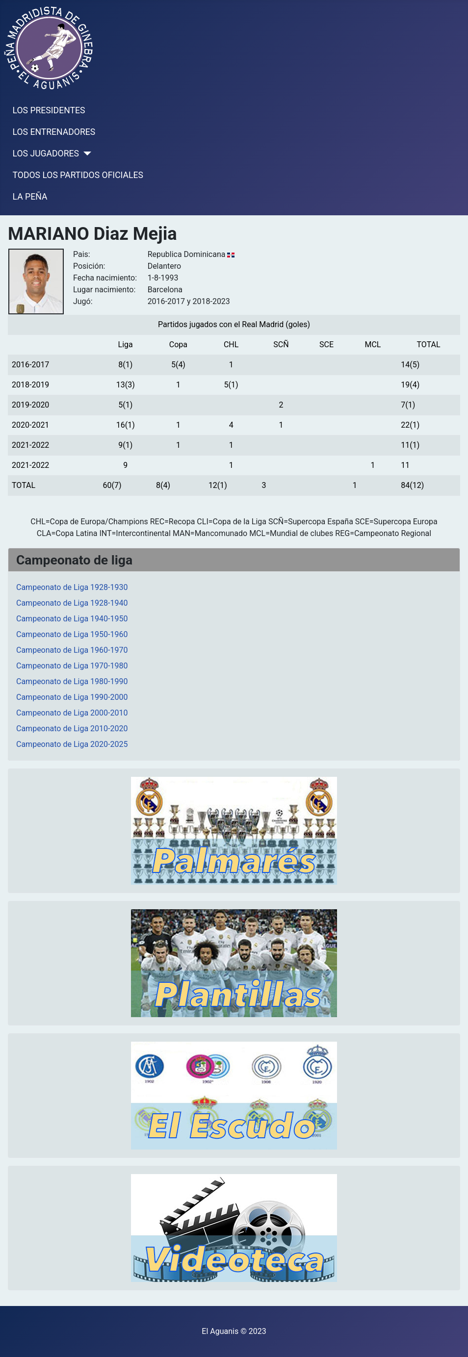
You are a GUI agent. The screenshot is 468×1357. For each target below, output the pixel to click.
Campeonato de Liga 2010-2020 (72, 728)
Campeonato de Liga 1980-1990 (72, 681)
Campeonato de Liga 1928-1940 (72, 603)
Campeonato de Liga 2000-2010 (72, 712)
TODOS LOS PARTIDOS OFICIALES (78, 175)
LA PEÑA (30, 197)
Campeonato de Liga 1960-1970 (72, 650)
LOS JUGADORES (46, 153)
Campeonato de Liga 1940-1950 (72, 618)
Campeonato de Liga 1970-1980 (72, 665)
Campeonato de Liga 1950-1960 (72, 634)
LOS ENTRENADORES (54, 132)
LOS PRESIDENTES (49, 110)
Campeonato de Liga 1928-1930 (72, 587)
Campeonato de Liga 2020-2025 (72, 744)
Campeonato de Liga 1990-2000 (72, 697)
